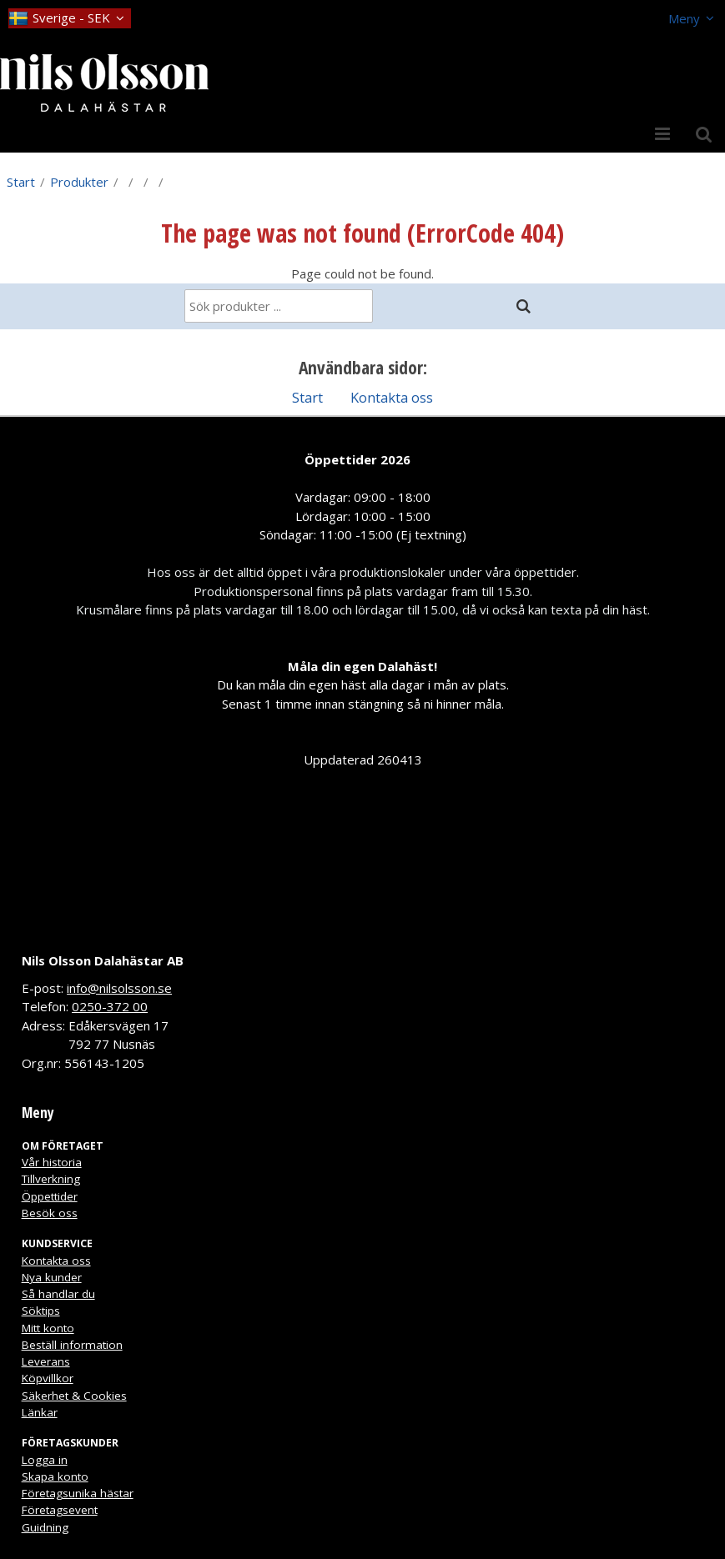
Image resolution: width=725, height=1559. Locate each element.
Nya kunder (52, 1277)
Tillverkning (51, 1178)
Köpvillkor (47, 1378)
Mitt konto (48, 1328)
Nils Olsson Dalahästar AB (103, 960)
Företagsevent (60, 1509)
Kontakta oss (391, 397)
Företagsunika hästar (77, 1493)
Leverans (46, 1361)
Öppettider (50, 1196)
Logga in (45, 1459)
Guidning (45, 1527)
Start (21, 181)
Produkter (79, 181)
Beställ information (72, 1344)
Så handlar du (58, 1293)
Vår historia (52, 1162)
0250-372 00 (110, 1006)
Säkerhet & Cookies (74, 1395)
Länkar (40, 1412)
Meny (684, 18)
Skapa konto (55, 1476)
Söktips (41, 1310)
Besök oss (50, 1213)
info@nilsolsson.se (119, 988)
